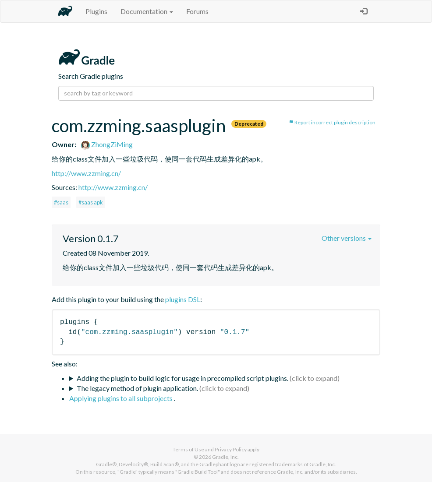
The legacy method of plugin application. (137, 388)
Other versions (347, 238)
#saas (61, 202)
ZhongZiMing (107, 144)
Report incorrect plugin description (331, 122)
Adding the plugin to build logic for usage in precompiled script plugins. (182, 378)
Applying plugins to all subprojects (121, 398)
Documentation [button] (146, 11)
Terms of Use (188, 449)
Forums (197, 11)
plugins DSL (182, 299)
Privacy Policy (231, 449)
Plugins (96, 11)
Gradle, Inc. (225, 457)
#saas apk (90, 202)
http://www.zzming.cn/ (86, 173)
